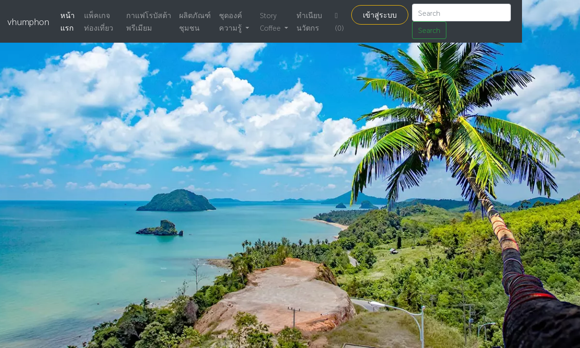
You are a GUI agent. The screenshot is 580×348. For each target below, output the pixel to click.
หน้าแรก (67, 21)
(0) (339, 22)
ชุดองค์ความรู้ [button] (231, 21)
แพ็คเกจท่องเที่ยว (98, 21)
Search (429, 30)
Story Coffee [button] (271, 21)
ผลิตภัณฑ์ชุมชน (195, 21)
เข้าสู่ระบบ (380, 14)
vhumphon (28, 21)
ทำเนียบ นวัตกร (309, 21)
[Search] (461, 12)
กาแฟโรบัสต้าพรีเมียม (148, 21)
